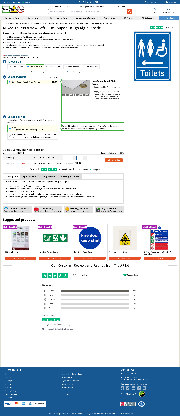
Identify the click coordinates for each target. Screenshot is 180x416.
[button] (155, 10)
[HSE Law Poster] (20, 242)
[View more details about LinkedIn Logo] (134, 388)
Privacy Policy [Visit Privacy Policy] (10, 391)
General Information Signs (58, 23)
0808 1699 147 (61, 7)
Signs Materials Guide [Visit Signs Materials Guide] (70, 381)
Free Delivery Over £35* (89, 2)
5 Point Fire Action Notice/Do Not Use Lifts (159, 253)
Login (155, 12)
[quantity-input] (80, 158)
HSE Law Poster (11, 252)
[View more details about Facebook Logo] (123, 388)
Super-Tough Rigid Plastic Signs (34, 23)
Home (5, 23)
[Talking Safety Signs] (124, 242)
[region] (20, 238)
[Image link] (90, 55)
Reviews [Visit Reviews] (65, 391)
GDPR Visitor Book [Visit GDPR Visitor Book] (12, 397)
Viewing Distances (70, 176)
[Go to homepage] (17, 9)
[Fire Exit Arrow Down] (55, 242)
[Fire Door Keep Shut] (90, 242)
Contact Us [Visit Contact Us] (66, 394)
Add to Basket (113, 160)
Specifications (30, 176)
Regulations (49, 176)
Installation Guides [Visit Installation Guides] (69, 384)
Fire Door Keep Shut (83, 252)
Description (12, 176)
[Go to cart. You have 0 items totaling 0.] (168, 10)
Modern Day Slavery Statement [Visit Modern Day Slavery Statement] (74, 374)
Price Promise (150, 2)
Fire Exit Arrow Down (48, 252)
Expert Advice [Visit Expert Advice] (67, 377)
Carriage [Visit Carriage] (8, 381)
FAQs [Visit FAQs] (7, 374)
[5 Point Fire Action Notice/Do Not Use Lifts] (159, 242)
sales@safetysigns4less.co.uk (92, 7)
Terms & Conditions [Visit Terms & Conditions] (12, 394)
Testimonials (18, 2)
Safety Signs (14, 23)
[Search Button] (129, 11)
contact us (65, 72)
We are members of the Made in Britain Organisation (21, 57)
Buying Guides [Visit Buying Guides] (67, 387)
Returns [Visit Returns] (8, 384)
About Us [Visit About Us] (8, 377)
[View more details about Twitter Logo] (129, 388)
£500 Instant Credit (169, 2)
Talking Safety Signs (118, 252)
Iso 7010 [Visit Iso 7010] (8, 387)
